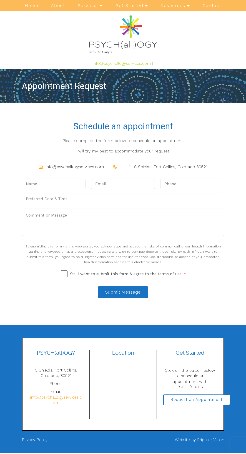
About (58, 5)
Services (88, 5)
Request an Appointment (198, 401)
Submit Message (123, 292)
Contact (212, 5)
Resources (173, 5)
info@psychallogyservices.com (122, 63)
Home (31, 5)
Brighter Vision (210, 440)
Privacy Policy (35, 440)
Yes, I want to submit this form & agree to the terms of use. (128, 274)
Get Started (129, 5)
